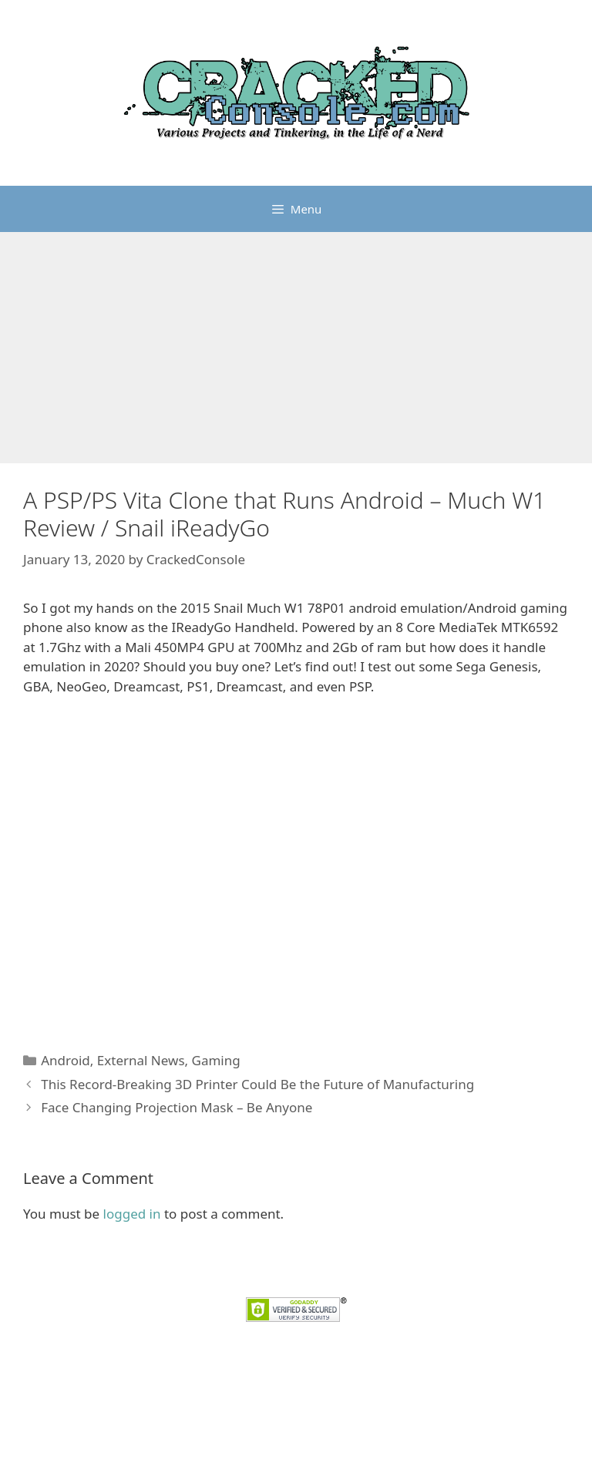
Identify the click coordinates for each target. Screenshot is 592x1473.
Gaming (216, 1060)
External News (141, 1060)
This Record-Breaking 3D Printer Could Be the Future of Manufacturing (257, 1084)
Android (65, 1060)
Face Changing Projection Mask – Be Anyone (176, 1107)
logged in (132, 1213)
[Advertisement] (296, 348)
